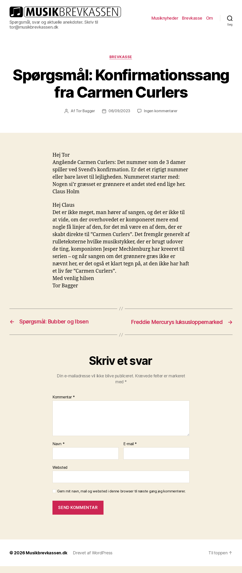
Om (209, 18)
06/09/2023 (119, 111)
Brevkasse (192, 18)
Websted (60, 474)
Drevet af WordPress (93, 559)
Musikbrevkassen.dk (47, 559)
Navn (58, 451)
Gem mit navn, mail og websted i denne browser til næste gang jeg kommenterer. (121, 498)
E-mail (130, 451)
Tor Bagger (85, 111)
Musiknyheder (164, 18)
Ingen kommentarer (161, 111)
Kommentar (63, 404)
